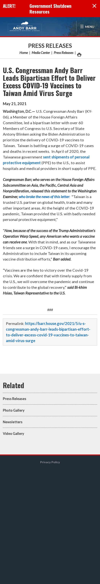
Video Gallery (13, 433)
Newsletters (12, 422)
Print (79, 54)
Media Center (41, 52)
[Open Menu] (87, 26)
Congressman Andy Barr (25, 26)
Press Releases (50, 45)
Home (23, 52)
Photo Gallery (14, 410)
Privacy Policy (50, 462)
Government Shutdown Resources (50, 8)
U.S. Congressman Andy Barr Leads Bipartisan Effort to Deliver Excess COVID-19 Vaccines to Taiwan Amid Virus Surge (49, 81)
